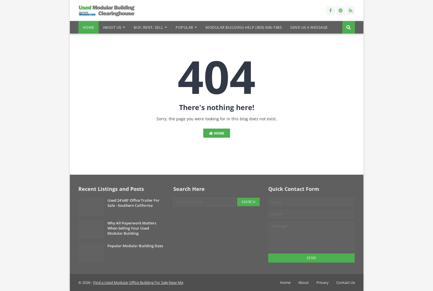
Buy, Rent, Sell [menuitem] (148, 27)
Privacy (322, 282)
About (303, 282)
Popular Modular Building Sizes (135, 245)
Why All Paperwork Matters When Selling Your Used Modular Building (131, 228)
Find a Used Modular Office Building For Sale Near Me (138, 282)
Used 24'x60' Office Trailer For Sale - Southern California (133, 203)
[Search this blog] (204, 202)
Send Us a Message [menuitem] (309, 27)
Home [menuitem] (88, 27)
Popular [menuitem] (184, 27)
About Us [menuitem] (112, 27)
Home (216, 133)
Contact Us (345, 282)
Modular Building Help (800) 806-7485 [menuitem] (244, 27)
